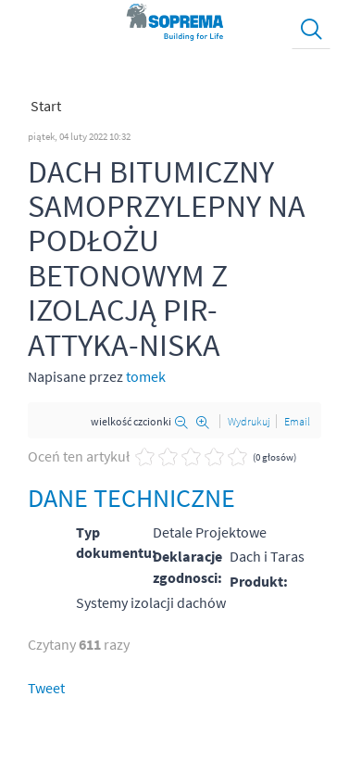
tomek (146, 376)
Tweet (46, 687)
